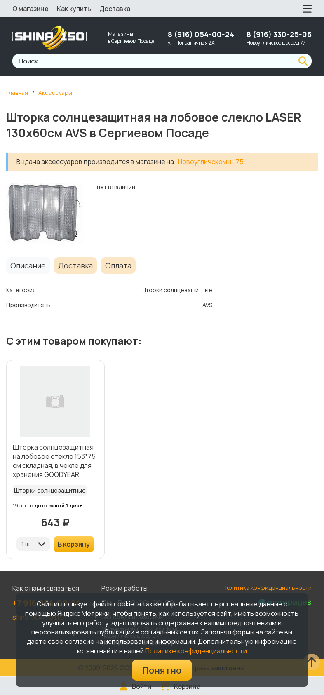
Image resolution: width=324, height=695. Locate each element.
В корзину (74, 544)
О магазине (30, 8)
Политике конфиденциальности (196, 650)
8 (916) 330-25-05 (279, 34)
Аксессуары (55, 92)
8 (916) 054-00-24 (201, 34)
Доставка (114, 8)
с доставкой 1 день (56, 505)
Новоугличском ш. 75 (211, 161)
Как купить (74, 8)
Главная (17, 92)
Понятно (161, 670)
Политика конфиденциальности (267, 588)
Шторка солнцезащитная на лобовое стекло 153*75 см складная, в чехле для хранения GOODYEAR (54, 461)
